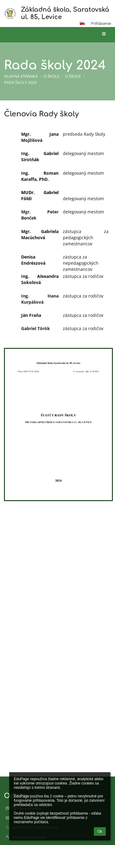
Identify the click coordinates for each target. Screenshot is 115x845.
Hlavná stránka (21, 76)
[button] (82, 23)
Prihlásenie (101, 23)
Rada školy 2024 (20, 82)
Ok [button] (100, 831)
